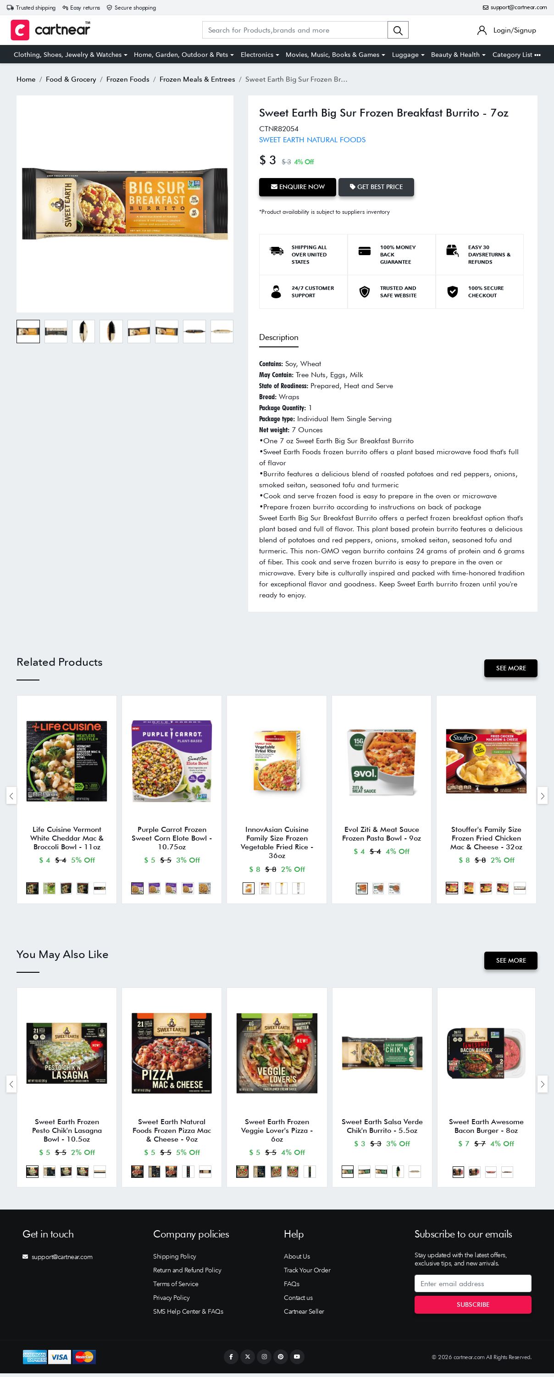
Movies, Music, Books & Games (332, 54)
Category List (517, 54)
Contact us (298, 1301)
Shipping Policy (174, 1260)
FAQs (291, 1287)
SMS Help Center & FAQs (188, 1315)
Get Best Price (377, 186)
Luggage (405, 54)
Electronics (257, 54)
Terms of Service (175, 1287)
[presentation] (11, 795)
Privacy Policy (171, 1301)
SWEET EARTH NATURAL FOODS (312, 139)
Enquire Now (298, 186)
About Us (297, 1260)
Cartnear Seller (304, 1315)
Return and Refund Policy (187, 1274)
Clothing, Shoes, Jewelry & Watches (68, 54)
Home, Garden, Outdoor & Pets (181, 54)
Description (279, 337)
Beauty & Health (455, 54)
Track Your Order (307, 1274)
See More (511, 667)
